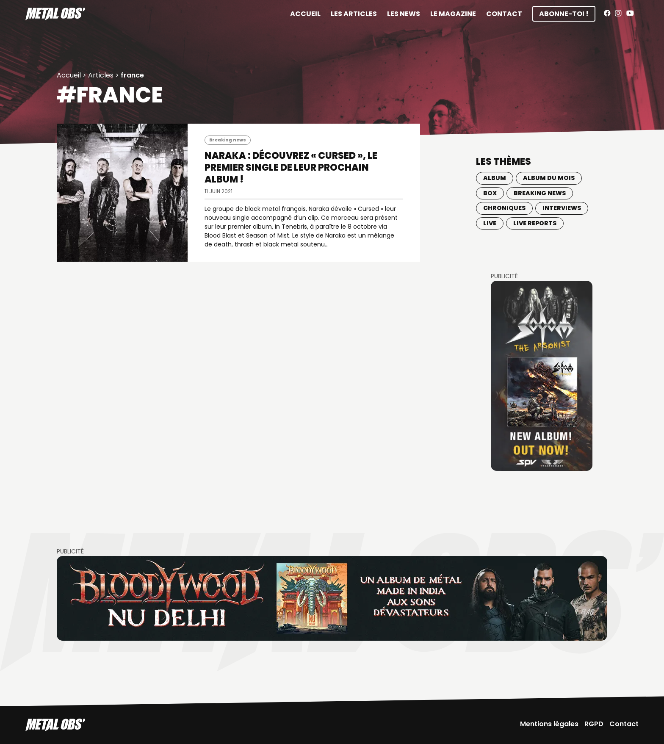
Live (489, 223)
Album (494, 178)
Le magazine (453, 14)
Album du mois (549, 178)
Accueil (305, 14)
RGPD (593, 724)
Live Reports (534, 223)
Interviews (561, 208)
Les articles (354, 14)
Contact (504, 14)
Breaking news (227, 140)
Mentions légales (549, 724)
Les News (403, 14)
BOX (490, 193)
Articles (100, 75)
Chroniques (504, 208)
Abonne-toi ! (564, 14)
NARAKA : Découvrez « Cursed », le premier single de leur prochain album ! (291, 167)
